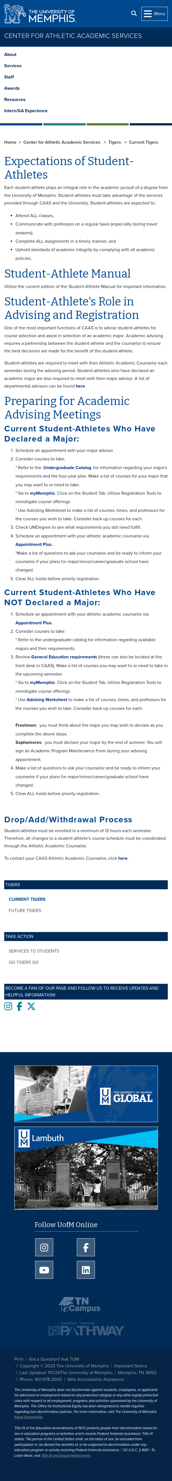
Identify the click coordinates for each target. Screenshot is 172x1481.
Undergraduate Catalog (67, 468)
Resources (15, 99)
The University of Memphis (86, 1373)
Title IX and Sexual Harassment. (66, 1455)
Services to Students (34, 951)
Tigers (115, 142)
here (80, 386)
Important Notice (130, 1366)
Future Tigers (25, 910)
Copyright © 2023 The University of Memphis (64, 1366)
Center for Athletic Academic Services (73, 36)
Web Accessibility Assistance (95, 1379)
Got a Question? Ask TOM (54, 1359)
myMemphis (42, 493)
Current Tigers (27, 899)
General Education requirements (64, 657)
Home (10, 142)
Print (18, 1359)
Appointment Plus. (34, 544)
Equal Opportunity (28, 1417)
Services (13, 66)
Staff (9, 77)
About (10, 54)
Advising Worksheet (47, 700)
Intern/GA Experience (26, 111)
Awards (12, 88)
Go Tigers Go (24, 962)
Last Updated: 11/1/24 (40, 1373)
